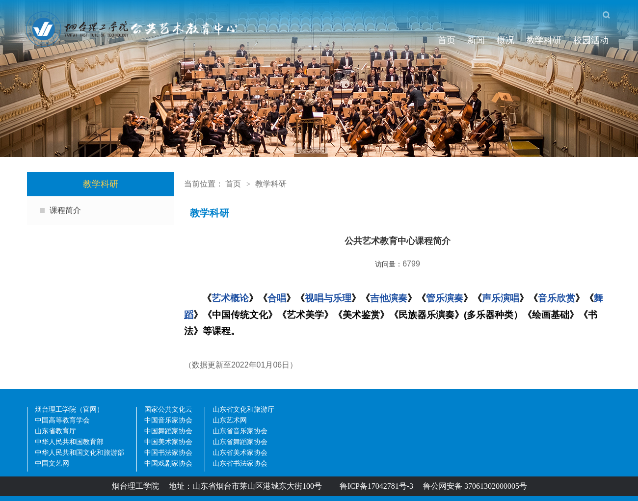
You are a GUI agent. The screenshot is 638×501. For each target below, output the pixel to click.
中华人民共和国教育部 (69, 442)
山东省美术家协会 (240, 453)
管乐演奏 (444, 298)
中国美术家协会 (168, 442)
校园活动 (591, 40)
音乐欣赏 (556, 298)
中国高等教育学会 (62, 421)
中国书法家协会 (168, 453)
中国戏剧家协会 (168, 464)
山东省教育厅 (55, 431)
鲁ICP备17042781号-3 (376, 486)
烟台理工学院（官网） (69, 410)
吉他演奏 (388, 298)
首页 (446, 40)
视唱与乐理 (328, 298)
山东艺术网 (230, 421)
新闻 (476, 40)
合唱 (276, 298)
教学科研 (543, 40)
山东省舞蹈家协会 (240, 442)
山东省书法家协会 (240, 464)
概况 (505, 40)
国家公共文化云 (168, 410)
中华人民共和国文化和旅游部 (79, 453)
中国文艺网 (52, 464)
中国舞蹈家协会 (168, 431)
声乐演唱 (500, 298)
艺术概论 (230, 298)
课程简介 (65, 210)
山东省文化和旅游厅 (243, 410)
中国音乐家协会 (168, 421)
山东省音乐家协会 (240, 431)
